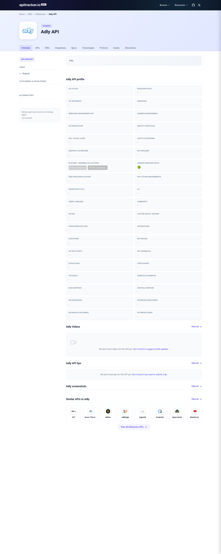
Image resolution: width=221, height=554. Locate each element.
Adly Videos (73, 326)
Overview (26, 48)
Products (104, 48)
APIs (30, 14)
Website (24, 73)
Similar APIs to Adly (78, 399)
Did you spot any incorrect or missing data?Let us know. (37, 115)
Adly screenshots (76, 386)
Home (22, 14)
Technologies (88, 48)
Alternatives (130, 48)
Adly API (52, 14)
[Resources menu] (181, 5)
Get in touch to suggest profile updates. (151, 349)
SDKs (47, 48)
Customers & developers (32, 81)
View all (196, 326)
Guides (116, 48)
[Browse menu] (165, 5)
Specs (74, 48)
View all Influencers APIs (134, 427)
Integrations (60, 48)
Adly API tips (73, 363)
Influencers (40, 14)
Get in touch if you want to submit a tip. (149, 374)
